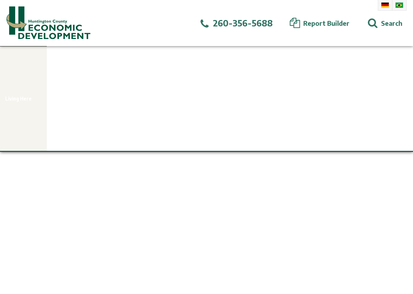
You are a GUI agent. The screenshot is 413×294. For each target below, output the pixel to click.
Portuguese (399, 5)
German (385, 5)
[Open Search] (385, 23)
